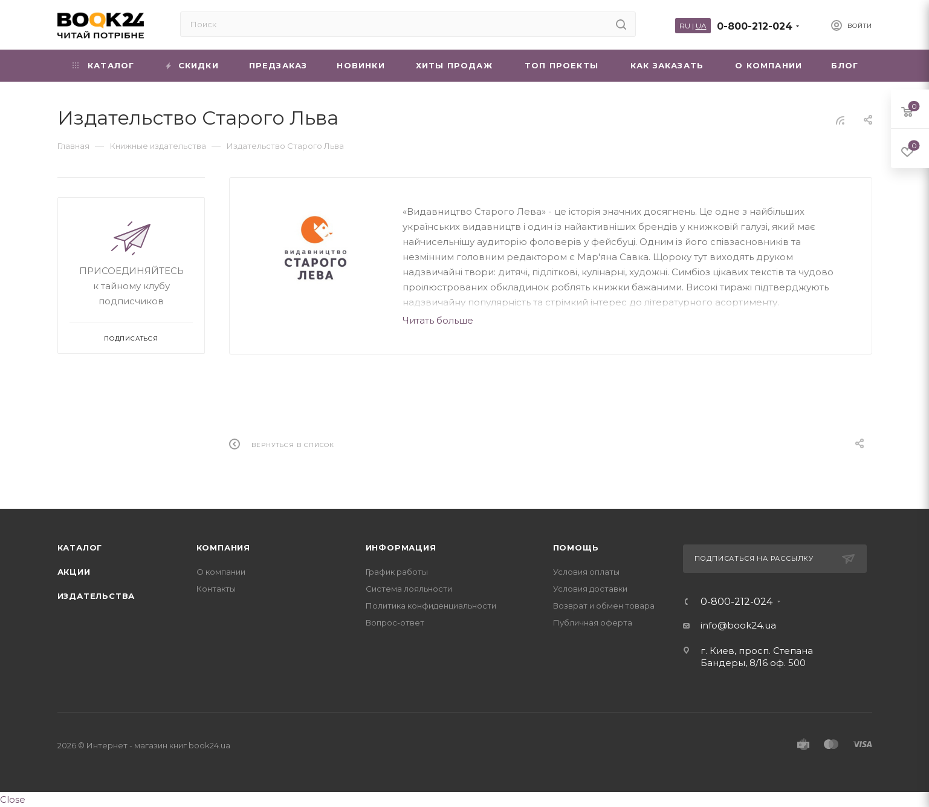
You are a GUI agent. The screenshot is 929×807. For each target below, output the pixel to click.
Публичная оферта (592, 622)
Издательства (96, 596)
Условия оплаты (586, 572)
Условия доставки (590, 588)
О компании (220, 572)
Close (12, 799)
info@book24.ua (738, 625)
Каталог (80, 547)
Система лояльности (409, 588)
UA (701, 25)
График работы (397, 572)
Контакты (216, 588)
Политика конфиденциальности (431, 605)
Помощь (576, 547)
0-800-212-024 (754, 26)
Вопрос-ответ (395, 622)
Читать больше (438, 320)
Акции (74, 572)
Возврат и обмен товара (604, 605)
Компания (223, 547)
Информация (401, 547)
